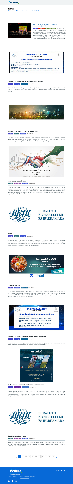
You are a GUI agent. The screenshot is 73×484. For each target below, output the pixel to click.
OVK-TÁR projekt (13, 234)
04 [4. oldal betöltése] (29, 456)
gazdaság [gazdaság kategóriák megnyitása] (17, 84)
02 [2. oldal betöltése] (22, 456)
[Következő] (57, 456)
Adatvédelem (60, 470)
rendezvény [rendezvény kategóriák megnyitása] (24, 84)
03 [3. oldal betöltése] (26, 456)
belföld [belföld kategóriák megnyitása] (35, 28)
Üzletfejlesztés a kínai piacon (17, 436)
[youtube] (9, 481)
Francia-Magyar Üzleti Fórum (17, 181)
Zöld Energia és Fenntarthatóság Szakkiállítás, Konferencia (26, 385)
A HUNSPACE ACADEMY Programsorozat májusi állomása (25, 81)
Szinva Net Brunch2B (14, 285)
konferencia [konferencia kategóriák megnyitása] (25, 387)
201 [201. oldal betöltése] (49, 456)
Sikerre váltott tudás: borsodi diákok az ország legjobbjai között (45, 25)
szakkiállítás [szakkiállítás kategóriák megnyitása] (17, 387)
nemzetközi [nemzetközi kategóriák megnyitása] (17, 183)
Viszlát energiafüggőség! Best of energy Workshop (23, 131)
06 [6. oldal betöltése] (36, 456)
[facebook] (13, 481)
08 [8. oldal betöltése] (42, 456)
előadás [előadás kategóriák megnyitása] (16, 133)
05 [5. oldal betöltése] (32, 456)
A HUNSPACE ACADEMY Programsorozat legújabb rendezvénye (27, 336)
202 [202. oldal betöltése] (53, 456)
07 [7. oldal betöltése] (39, 456)
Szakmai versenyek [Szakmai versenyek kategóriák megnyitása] (50, 28)
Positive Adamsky (24, 477)
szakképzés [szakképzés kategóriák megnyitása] (41, 28)
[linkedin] (16, 481)
